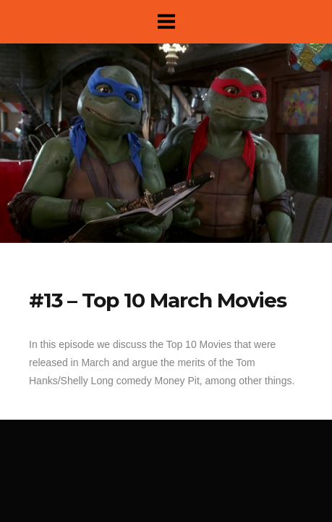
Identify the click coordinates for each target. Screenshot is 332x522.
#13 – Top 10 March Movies (157, 300)
